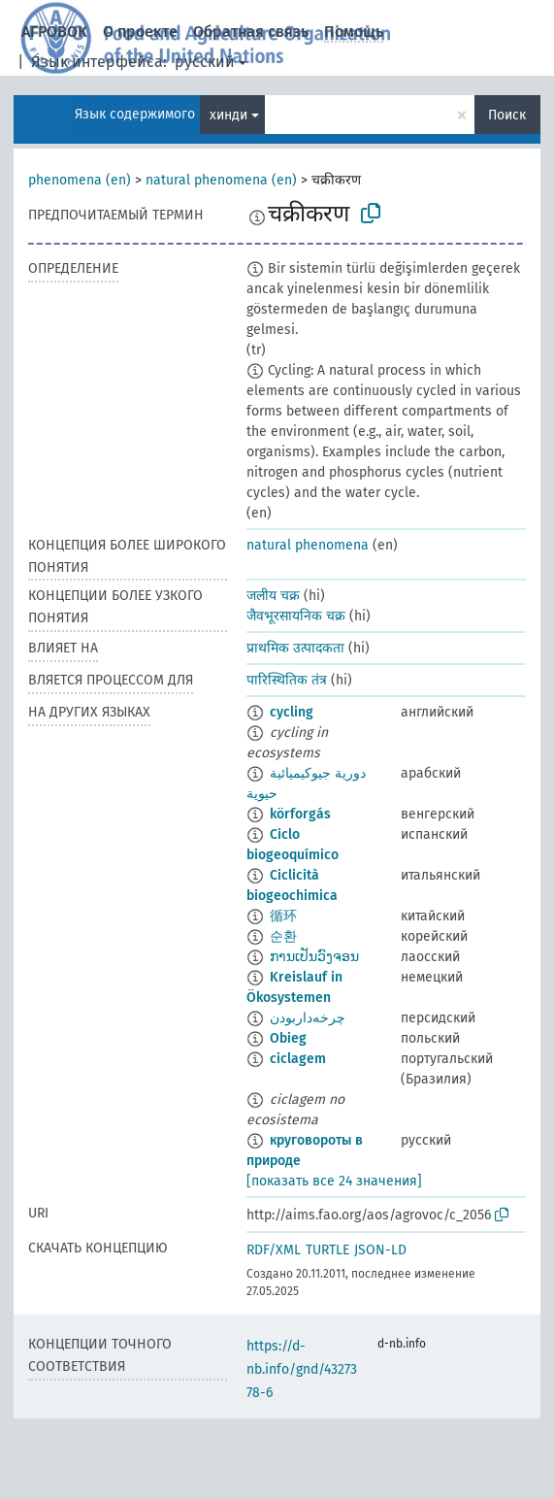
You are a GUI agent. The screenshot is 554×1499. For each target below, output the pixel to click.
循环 (283, 916)
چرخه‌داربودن (307, 1018)
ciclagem (298, 1058)
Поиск (507, 115)
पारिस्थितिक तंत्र (286, 680)
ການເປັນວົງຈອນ (314, 957)
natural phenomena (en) (221, 180)
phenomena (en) (79, 180)
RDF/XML (273, 1250)
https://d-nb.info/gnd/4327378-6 (301, 1369)
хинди (228, 115)
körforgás (300, 814)
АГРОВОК (54, 31)
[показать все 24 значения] (334, 1181)
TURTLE (327, 1250)
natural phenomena (307, 545)
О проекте (140, 31)
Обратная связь (251, 31)
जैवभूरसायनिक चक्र (295, 616)
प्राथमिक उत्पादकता (295, 648)
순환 (283, 936)
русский (205, 61)
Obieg (288, 1038)
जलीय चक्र (273, 595)
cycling (291, 712)
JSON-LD (380, 1250)
